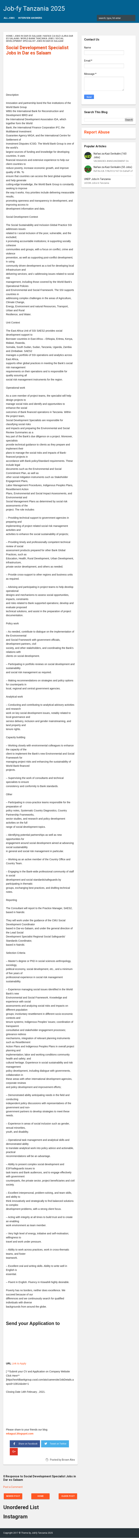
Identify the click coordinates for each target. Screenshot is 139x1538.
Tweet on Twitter (55, 1443)
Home (40, 1496)
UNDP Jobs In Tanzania (97, 179)
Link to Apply (19, 1363)
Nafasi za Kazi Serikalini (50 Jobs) (113, 167)
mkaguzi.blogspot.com (19, 1433)
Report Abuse (97, 132)
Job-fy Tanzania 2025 (34, 8)
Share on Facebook (24, 1443)
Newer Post (14, 1496)
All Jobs (9, 18)
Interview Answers (30, 18)
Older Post (66, 1496)
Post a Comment (13, 1487)
